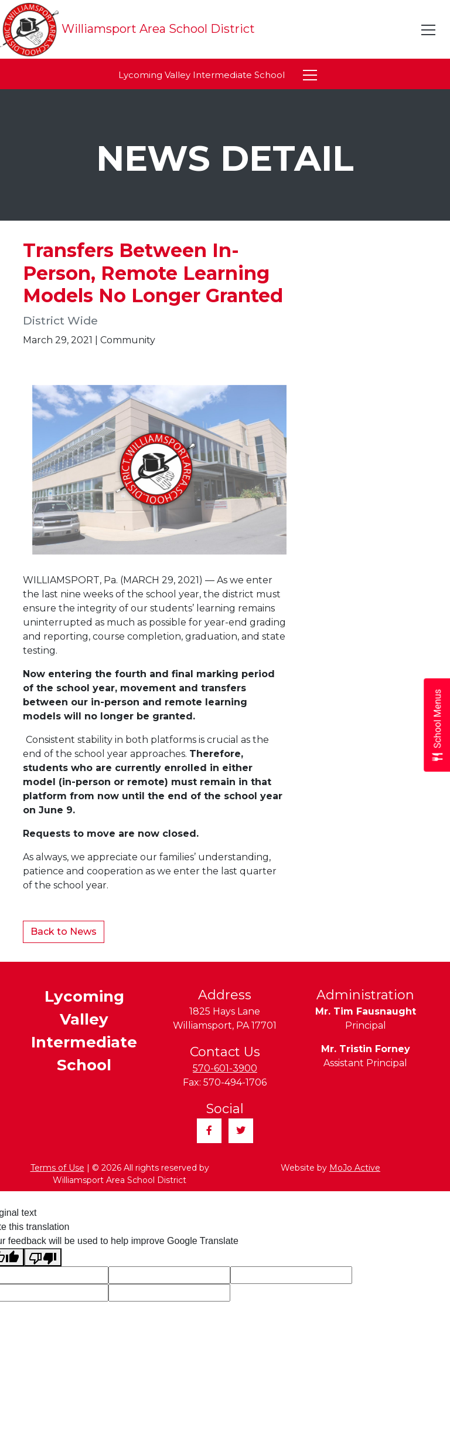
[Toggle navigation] (429, 30)
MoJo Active (354, 1167)
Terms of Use (57, 1167)
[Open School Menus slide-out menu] (437, 725)
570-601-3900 (225, 1068)
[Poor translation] (43, 1257)
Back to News (63, 931)
